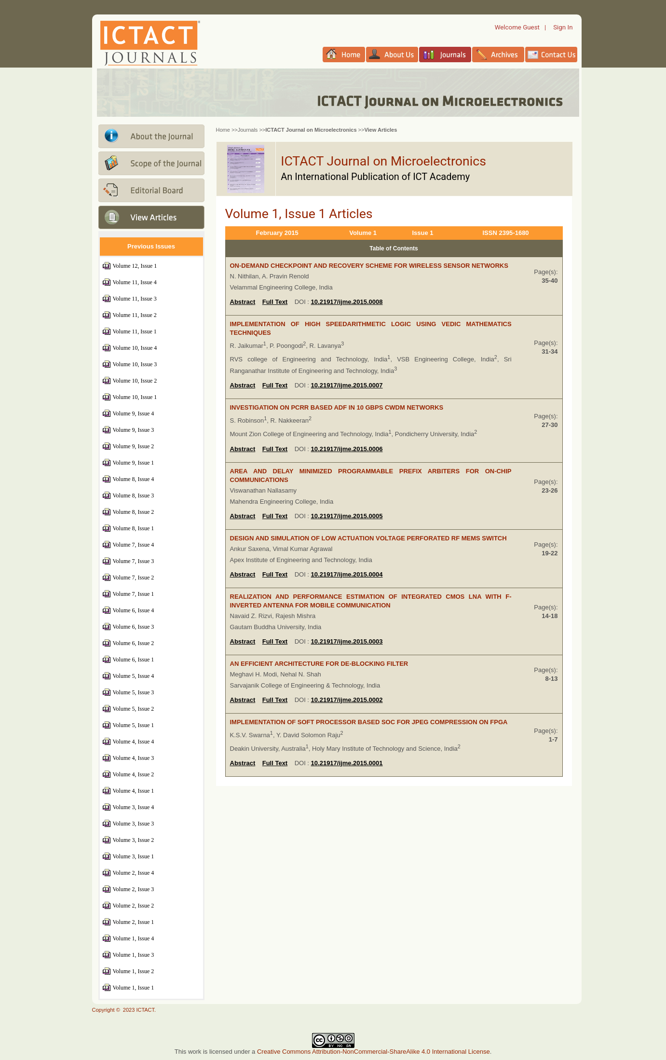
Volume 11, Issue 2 (135, 315)
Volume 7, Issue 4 (133, 544)
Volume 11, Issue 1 (135, 331)
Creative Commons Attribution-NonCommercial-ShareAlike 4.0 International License (373, 1051)
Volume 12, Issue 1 (135, 265)
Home (223, 130)
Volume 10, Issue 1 (135, 397)
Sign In (562, 27)
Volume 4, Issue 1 (133, 790)
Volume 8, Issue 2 (133, 512)
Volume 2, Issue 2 (133, 905)
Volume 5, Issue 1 (133, 725)
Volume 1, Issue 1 (133, 987)
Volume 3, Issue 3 (133, 823)
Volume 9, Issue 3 (133, 430)
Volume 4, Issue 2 (133, 774)
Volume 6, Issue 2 (133, 643)
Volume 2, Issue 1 (133, 922)
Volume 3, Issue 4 (133, 807)
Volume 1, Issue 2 (133, 971)
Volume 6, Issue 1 (133, 659)
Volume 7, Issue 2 (133, 577)
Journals (248, 130)
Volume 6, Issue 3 (133, 626)
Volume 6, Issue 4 (133, 610)
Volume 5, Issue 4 (133, 676)
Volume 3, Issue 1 (133, 856)
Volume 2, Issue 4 (133, 872)
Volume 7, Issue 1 (133, 594)
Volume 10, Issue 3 (135, 364)
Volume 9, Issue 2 (133, 446)
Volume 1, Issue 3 (133, 954)
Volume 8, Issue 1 (133, 528)
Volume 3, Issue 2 (133, 840)
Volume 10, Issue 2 (135, 380)
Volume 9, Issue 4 (133, 413)
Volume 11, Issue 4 (135, 282)
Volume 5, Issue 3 (133, 692)
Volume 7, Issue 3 (133, 561)
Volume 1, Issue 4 (133, 938)
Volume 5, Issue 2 (133, 708)
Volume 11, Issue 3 (135, 298)
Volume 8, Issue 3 (133, 495)
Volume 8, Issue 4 (133, 479)
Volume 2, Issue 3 (133, 889)
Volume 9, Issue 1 (133, 462)
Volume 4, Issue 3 (133, 758)
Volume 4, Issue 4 (133, 741)
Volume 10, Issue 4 (135, 347)
